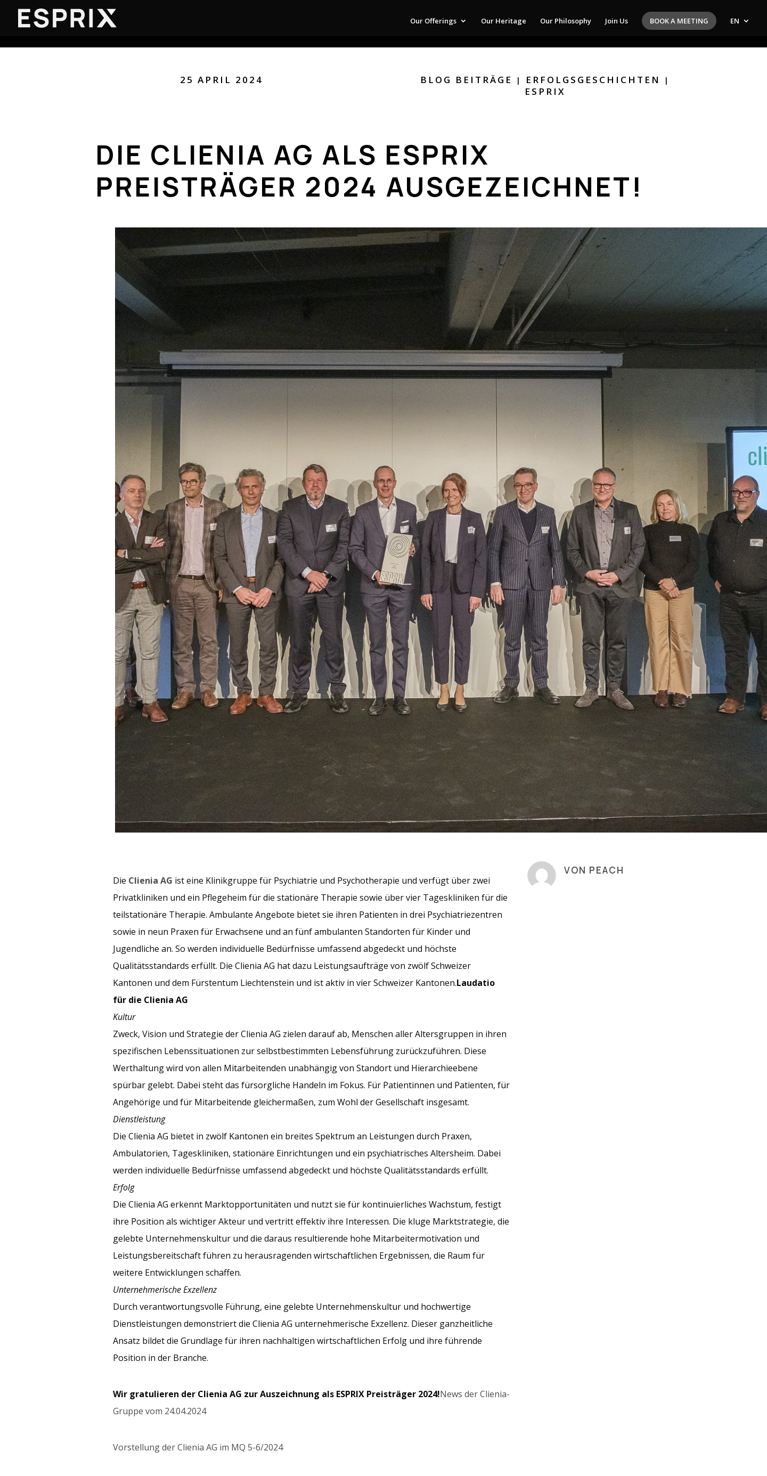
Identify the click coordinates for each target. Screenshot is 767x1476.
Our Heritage (503, 21)
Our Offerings (433, 21)
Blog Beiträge (466, 80)
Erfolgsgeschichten (593, 80)
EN (734, 21)
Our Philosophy (565, 21)
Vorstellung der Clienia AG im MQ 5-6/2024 (198, 1447)
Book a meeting (679, 21)
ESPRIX (545, 91)
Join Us (616, 21)
